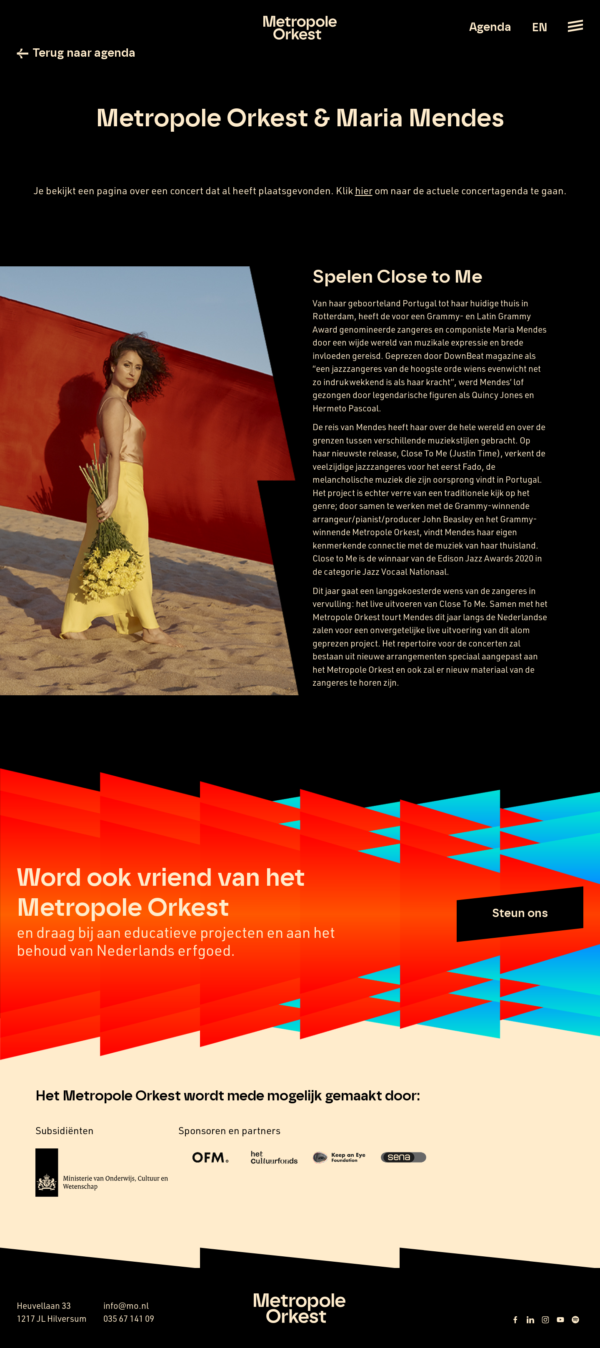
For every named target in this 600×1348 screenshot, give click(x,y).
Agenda (490, 27)
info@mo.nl (126, 1305)
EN (539, 28)
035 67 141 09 (128, 1318)
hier (363, 190)
